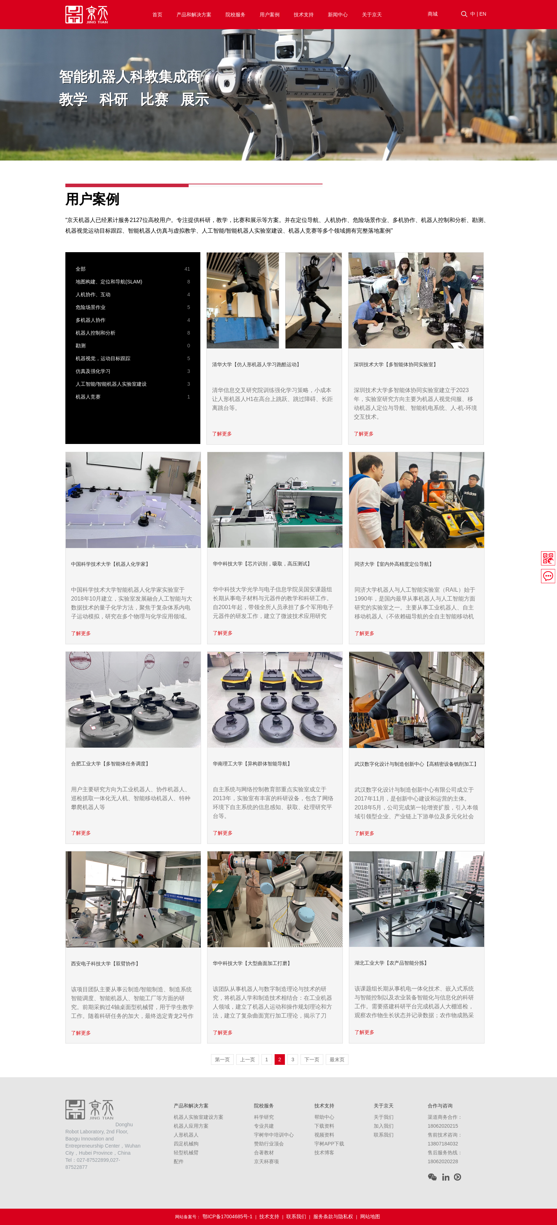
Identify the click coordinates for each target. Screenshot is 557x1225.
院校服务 (235, 14)
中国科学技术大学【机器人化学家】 (111, 564)
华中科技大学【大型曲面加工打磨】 (252, 963)
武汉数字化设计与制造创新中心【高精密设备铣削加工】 (417, 764)
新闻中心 (338, 14)
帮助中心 (324, 1117)
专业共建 (264, 1126)
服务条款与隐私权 (333, 1216)
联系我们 (384, 1135)
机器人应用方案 (191, 1126)
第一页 (222, 1059)
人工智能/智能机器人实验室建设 (111, 384)
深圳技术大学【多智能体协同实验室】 (396, 364)
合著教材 (264, 1152)
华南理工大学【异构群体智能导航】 (252, 763)
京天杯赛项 (266, 1161)
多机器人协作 (91, 320)
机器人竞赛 (88, 397)
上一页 (247, 1059)
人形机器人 (186, 1135)
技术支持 (304, 14)
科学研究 (264, 1117)
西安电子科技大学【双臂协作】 (106, 963)
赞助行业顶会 (269, 1144)
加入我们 (384, 1126)
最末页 (337, 1059)
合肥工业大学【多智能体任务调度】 (111, 763)
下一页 (311, 1059)
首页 (157, 14)
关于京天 (372, 14)
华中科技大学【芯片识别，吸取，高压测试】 (262, 564)
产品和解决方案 (194, 14)
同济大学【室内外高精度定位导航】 (394, 564)
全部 (81, 269)
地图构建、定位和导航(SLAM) (109, 281)
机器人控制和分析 (95, 333)
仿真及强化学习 (93, 371)
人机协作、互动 (93, 294)
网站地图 (370, 1216)
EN (482, 14)
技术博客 (324, 1152)
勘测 (81, 345)
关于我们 (384, 1117)
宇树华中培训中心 (274, 1135)
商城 (433, 14)
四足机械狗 (186, 1144)
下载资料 (324, 1126)
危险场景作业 (91, 307)
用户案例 (270, 14)
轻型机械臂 (186, 1152)
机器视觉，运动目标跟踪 (103, 358)
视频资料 (324, 1135)
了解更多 (222, 434)
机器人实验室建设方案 (198, 1117)
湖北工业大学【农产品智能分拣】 (392, 963)
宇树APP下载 (329, 1144)
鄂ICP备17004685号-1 (227, 1216)
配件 (179, 1161)
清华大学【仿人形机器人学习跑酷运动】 (257, 364)
